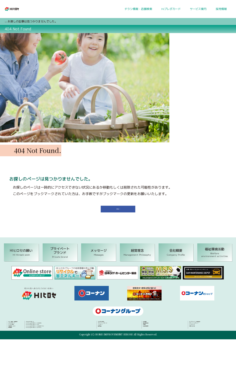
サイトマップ (197, 341)
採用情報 (221, 9)
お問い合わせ (197, 345)
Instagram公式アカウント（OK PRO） (32, 375)
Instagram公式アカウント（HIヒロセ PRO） (36, 370)
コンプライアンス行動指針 (205, 331)
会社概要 (148, 331)
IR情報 (147, 341)
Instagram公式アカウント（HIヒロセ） (33, 361)
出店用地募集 (151, 345)
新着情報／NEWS (19, 345)
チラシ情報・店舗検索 (138, 9)
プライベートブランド (112, 336)
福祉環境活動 (151, 336)
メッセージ (105, 341)
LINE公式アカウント (21, 356)
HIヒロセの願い (107, 331)
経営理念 (103, 345)
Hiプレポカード (171, 9)
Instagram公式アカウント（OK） (29, 366)
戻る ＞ (119, 214)
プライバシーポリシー (203, 336)
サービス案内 (198, 9)
